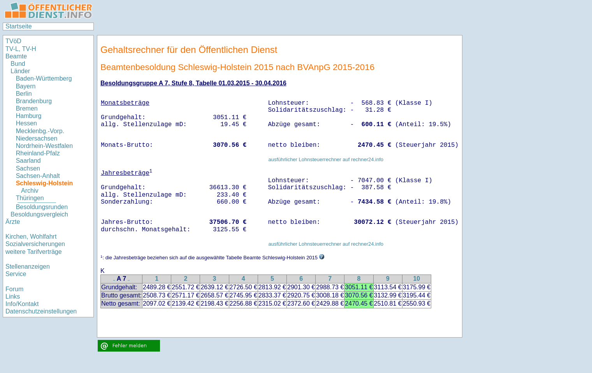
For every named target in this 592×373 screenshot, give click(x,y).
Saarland (28, 160)
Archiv (29, 190)
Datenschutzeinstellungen (41, 311)
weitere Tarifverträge (33, 251)
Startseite (18, 26)
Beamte (16, 56)
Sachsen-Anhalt (38, 175)
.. (114, 279)
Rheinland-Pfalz (38, 153)
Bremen (27, 108)
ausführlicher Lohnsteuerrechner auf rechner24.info (325, 159)
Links (12, 296)
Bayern (26, 86)
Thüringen (30, 198)
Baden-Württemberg (44, 78)
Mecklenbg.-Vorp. (40, 131)
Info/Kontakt (22, 304)
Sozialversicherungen (35, 244)
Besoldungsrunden (42, 207)
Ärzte (12, 221)
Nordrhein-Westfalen (44, 146)
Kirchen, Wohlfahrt (30, 236)
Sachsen (28, 168)
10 (416, 278)
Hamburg (29, 116)
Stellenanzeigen (27, 266)
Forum (14, 289)
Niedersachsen (37, 138)
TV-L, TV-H (20, 49)
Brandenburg (34, 101)
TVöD (13, 41)
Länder (20, 71)
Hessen (26, 123)
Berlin (24, 93)
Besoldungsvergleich (39, 214)
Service (15, 274)
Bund (18, 63)
